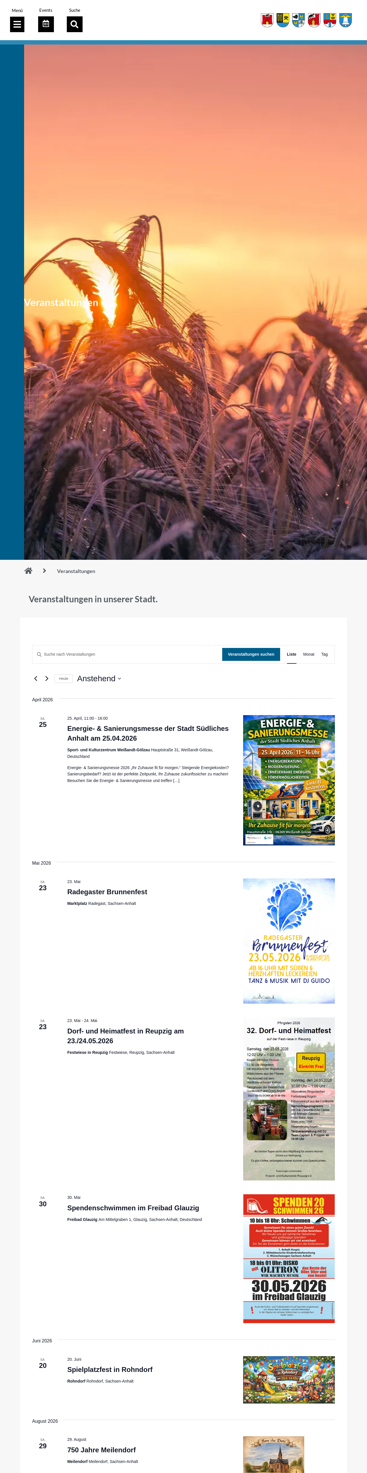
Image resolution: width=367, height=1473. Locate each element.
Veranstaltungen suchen (251, 654)
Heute (63, 679)
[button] (75, 24)
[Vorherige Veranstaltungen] (35, 678)
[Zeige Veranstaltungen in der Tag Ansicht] (324, 654)
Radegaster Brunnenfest (107, 892)
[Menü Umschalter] (17, 24)
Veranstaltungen (76, 571)
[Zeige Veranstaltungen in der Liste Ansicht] (291, 654)
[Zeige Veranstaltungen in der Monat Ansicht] (309, 654)
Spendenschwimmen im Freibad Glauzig (133, 1208)
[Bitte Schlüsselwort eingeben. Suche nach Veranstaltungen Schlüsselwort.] (127, 654)
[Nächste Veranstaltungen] (46, 678)
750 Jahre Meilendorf (101, 1450)
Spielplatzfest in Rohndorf (110, 1369)
